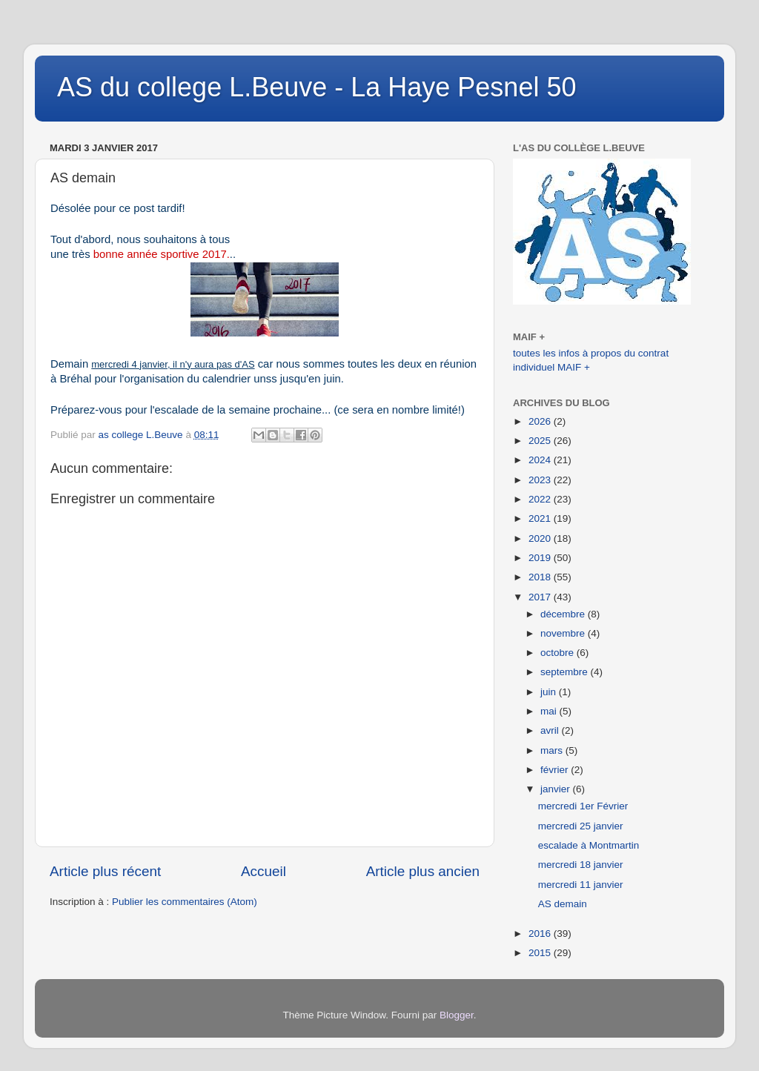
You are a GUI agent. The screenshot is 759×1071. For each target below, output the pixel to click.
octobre (558, 652)
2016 (541, 933)
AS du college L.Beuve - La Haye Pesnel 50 (316, 87)
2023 (541, 479)
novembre (564, 633)
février (555, 769)
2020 (541, 538)
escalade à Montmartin (589, 845)
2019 (541, 557)
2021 (541, 518)
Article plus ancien (423, 871)
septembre (565, 671)
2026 (541, 421)
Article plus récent (105, 871)
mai (550, 711)
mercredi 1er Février (583, 806)
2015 (541, 952)
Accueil (263, 871)
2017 (541, 597)
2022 (541, 499)
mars (553, 750)
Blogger (457, 1015)
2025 (541, 440)
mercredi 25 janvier (580, 826)
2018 (541, 577)
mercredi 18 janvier (580, 864)
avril (551, 730)
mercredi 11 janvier (580, 884)
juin (549, 691)
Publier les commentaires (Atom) (184, 901)
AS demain (562, 903)
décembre (564, 614)
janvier (556, 789)
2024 (541, 459)
